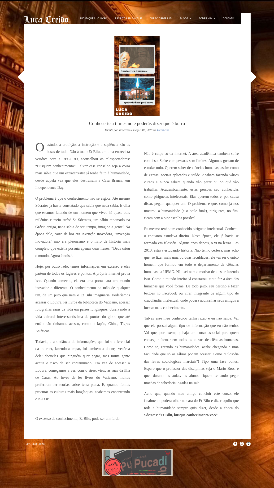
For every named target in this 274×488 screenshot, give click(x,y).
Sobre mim (207, 18)
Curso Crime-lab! (161, 18)
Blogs (185, 18)
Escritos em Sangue (128, 18)
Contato (228, 18)
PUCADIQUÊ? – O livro (93, 18)
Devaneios (163, 130)
